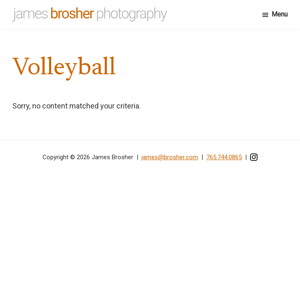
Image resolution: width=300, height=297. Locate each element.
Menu (280, 14)
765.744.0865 (224, 157)
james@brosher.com (170, 157)
